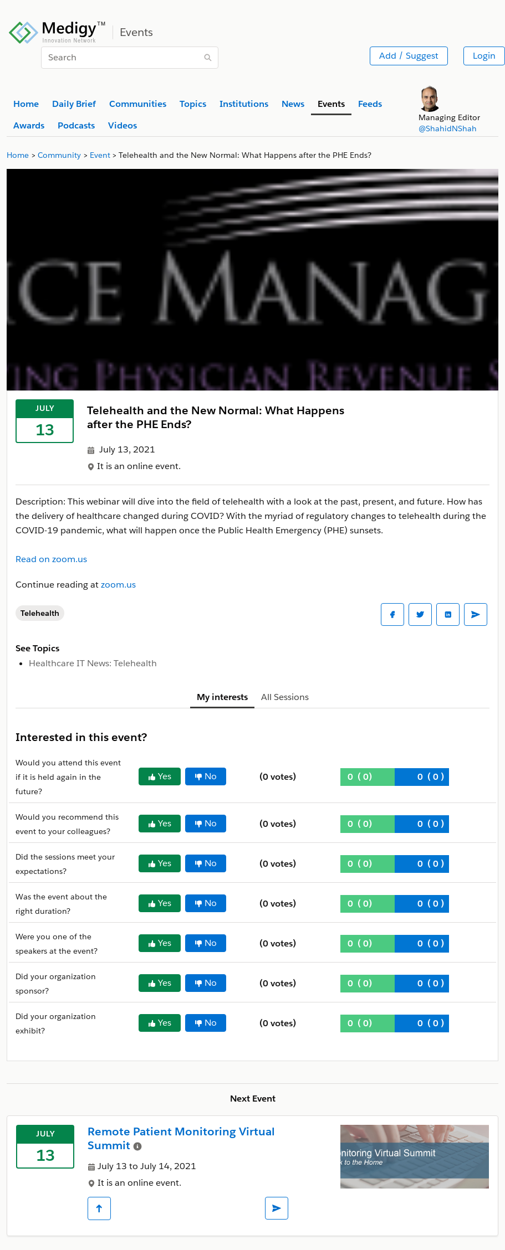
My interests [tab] (222, 697)
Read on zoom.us (51, 559)
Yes (159, 776)
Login (484, 55)
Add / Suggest (408, 55)
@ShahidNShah (448, 128)
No (206, 776)
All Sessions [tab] (285, 697)
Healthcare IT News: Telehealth (93, 663)
